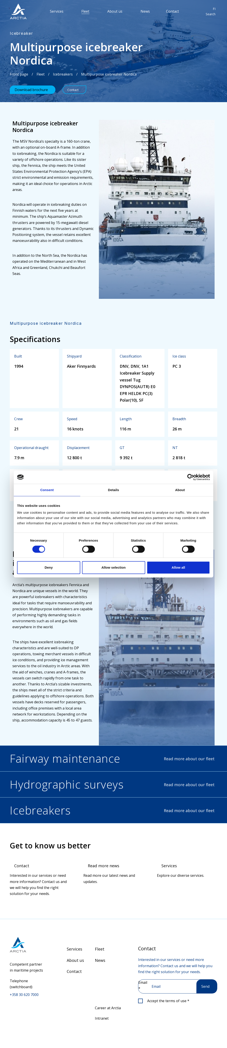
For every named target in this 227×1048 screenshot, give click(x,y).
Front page (19, 74)
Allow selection (113, 567)
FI (214, 9)
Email (142, 985)
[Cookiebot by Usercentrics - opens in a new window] (190, 477)
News (145, 11)
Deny (49, 567)
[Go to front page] (27, 945)
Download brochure (31, 89)
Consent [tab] (47, 490)
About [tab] (180, 490)
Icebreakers (63, 74)
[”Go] (18, 11)
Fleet (85, 11)
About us (114, 11)
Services (56, 11)
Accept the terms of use (168, 1000)
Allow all (178, 567)
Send (205, 986)
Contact (172, 11)
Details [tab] (113, 490)
